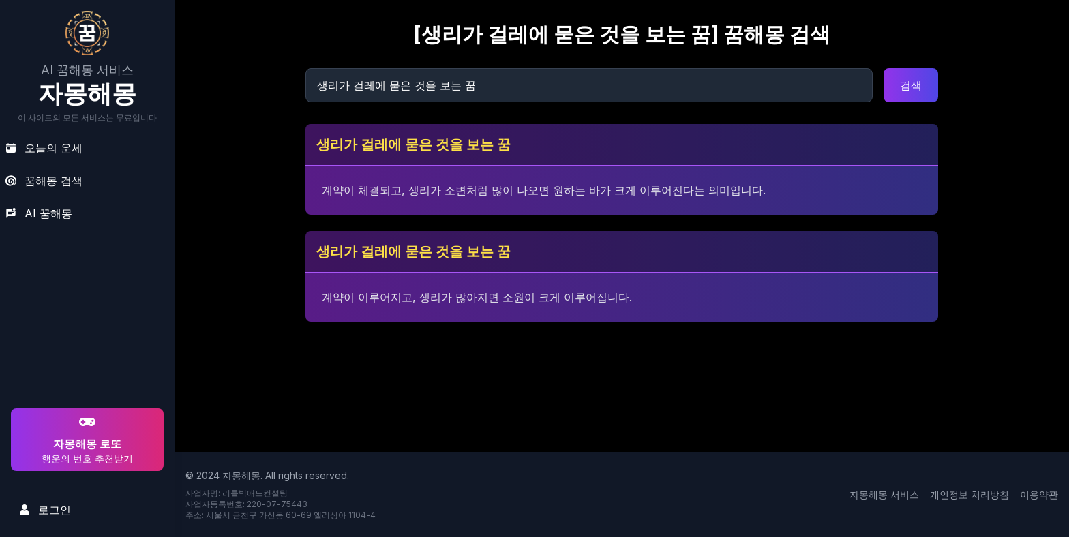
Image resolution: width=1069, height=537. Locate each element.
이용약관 (1039, 494)
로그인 (45, 510)
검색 (911, 85)
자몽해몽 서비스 (884, 494)
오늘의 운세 (43, 148)
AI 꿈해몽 (38, 213)
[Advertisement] (85, 317)
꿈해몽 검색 (43, 180)
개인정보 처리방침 (969, 494)
